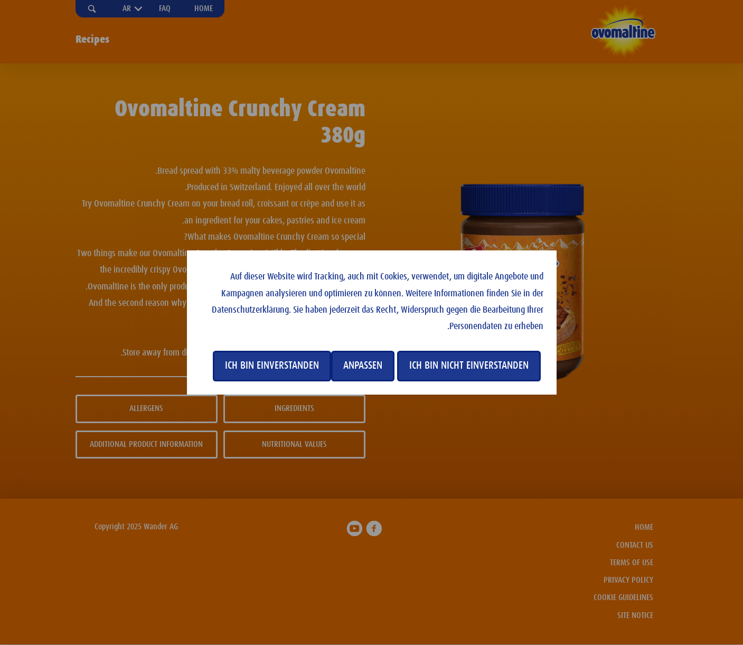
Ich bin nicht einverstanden (469, 365)
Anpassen (362, 365)
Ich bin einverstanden (272, 365)
